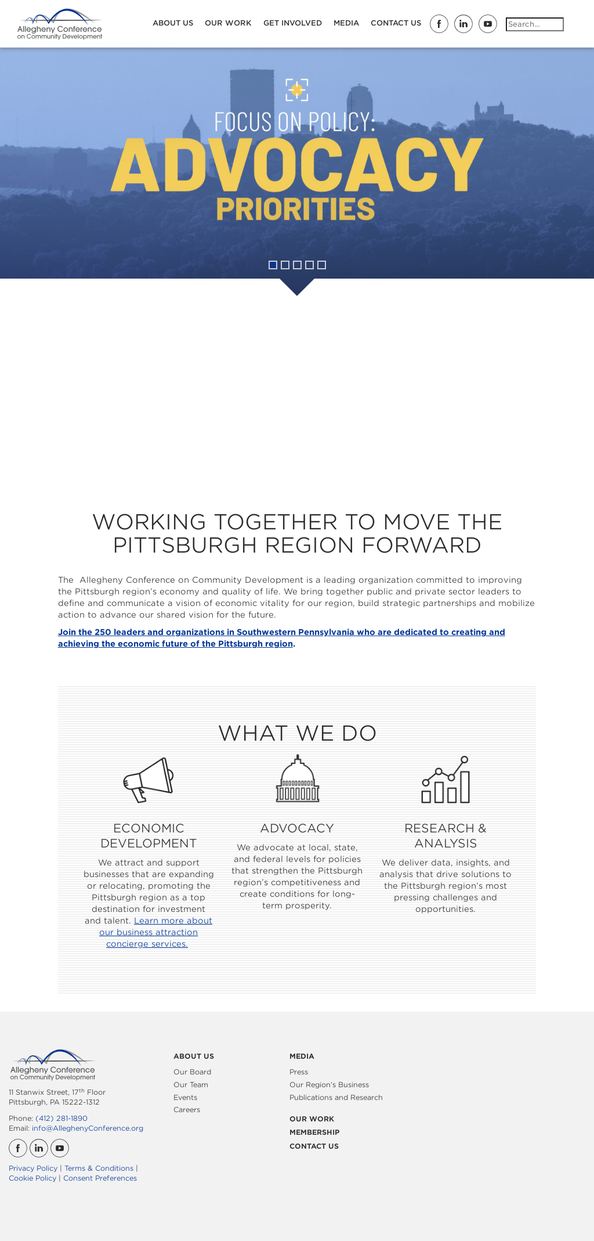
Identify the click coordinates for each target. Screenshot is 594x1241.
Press (298, 1071)
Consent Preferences (100, 1178)
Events (185, 1097)
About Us (173, 23)
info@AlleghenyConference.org (87, 1128)
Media (346, 23)
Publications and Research (336, 1097)
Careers (186, 1109)
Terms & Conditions (98, 1168)
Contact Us (396, 23)
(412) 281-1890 (61, 1118)
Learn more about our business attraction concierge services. (155, 932)
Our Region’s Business (329, 1084)
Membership (314, 1132)
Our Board (192, 1071)
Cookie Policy (32, 1178)
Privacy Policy (33, 1168)
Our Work (228, 23)
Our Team (190, 1084)
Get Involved (292, 23)
